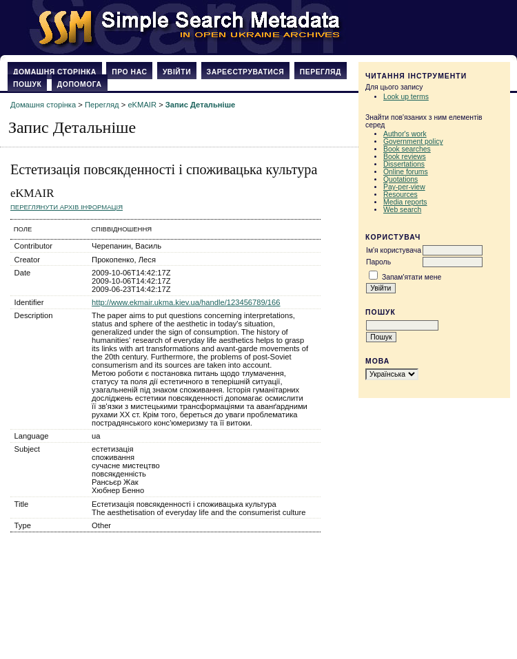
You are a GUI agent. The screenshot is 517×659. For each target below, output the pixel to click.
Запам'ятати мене (411, 277)
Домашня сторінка (55, 72)
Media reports (405, 202)
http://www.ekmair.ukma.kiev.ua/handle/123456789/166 (186, 302)
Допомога (79, 84)
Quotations (400, 179)
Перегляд (320, 72)
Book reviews (404, 156)
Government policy (413, 141)
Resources (400, 194)
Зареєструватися (246, 72)
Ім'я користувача (393, 250)
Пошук (27, 84)
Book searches (407, 149)
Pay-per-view (404, 187)
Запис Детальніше (200, 105)
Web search (402, 209)
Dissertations (404, 164)
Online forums (405, 172)
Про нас (129, 72)
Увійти (177, 72)
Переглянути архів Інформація (66, 207)
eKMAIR (142, 105)
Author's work (405, 134)
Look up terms (406, 97)
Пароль (378, 262)
